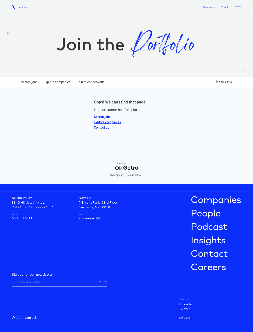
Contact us (101, 127)
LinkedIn (185, 304)
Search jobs (102, 117)
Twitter (184, 309)
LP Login (186, 317)
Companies (208, 7)
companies (57, 82)
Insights (208, 240)
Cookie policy (134, 175)
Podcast (209, 227)
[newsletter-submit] (103, 281)
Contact (209, 254)
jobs (29, 82)
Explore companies (107, 122)
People (225, 7)
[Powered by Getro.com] (126, 166)
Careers (208, 267)
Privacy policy (116, 175)
